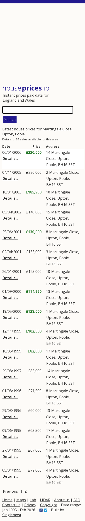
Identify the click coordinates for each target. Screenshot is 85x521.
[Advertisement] (43, 44)
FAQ (76, 499)
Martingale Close (57, 129)
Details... (10, 158)
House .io (25, 88)
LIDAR (45, 499)
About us (62, 499)
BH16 (62, 164)
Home (7, 499)
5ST (71, 164)
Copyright (48, 504)
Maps (21, 499)
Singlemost (11, 514)
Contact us (11, 504)
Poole (20, 134)
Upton (7, 134)
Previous (10, 491)
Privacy (30, 504)
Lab (33, 499)
